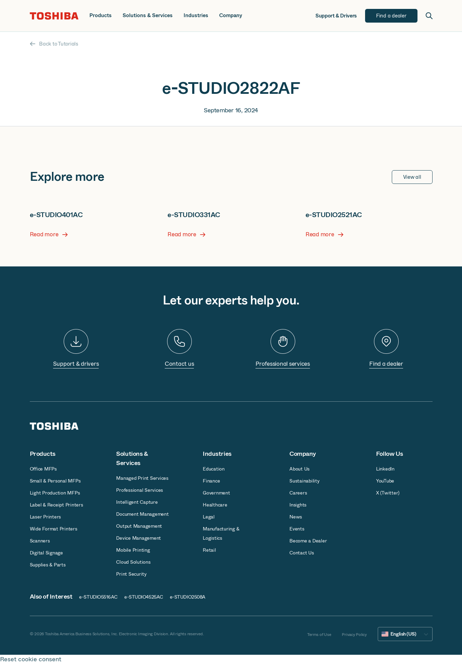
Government (216, 492)
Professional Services (139, 490)
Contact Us (301, 552)
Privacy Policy (354, 634)
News (295, 516)
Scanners (40, 540)
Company (230, 15)
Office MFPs (43, 468)
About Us (299, 468)
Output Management (139, 526)
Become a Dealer (308, 540)
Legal (209, 516)
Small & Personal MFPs (55, 480)
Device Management (138, 538)
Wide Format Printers (53, 528)
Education (214, 468)
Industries (196, 15)
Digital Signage (46, 552)
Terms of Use (319, 634)
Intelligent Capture (137, 502)
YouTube (385, 480)
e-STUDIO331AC (193, 215)
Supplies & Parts (48, 564)
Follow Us (389, 453)
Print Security (131, 574)
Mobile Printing (133, 550)
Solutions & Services (148, 15)
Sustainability (304, 480)
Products (100, 15)
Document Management (142, 514)
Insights (298, 504)
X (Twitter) (387, 492)
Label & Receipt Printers (56, 504)
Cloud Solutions (133, 562)
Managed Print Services (142, 478)
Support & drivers (76, 364)
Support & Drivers (336, 16)
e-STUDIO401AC (56, 215)
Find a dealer (386, 364)
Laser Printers (45, 516)
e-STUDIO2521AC (333, 215)
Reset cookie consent (30, 659)
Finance (211, 480)
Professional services (282, 364)
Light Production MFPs (55, 492)
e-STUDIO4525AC (143, 596)
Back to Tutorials (54, 44)
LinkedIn (385, 468)
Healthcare (215, 504)
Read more (49, 234)
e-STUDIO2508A (187, 596)
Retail (209, 550)
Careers (298, 492)
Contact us (179, 364)
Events (296, 528)
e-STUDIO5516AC (98, 596)
